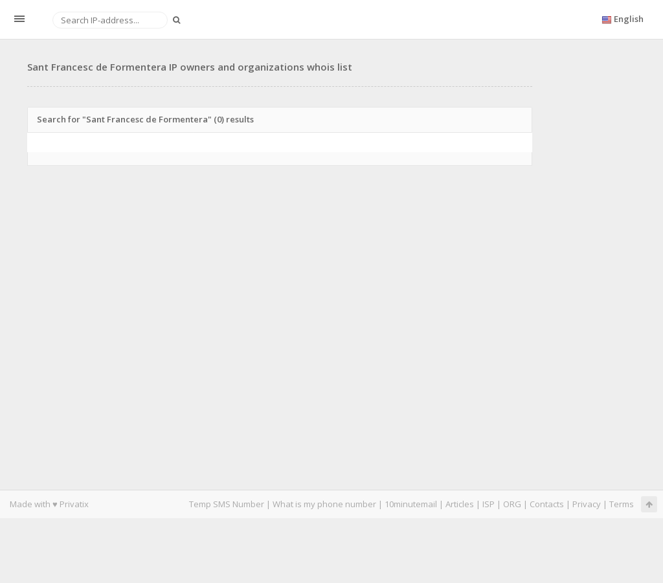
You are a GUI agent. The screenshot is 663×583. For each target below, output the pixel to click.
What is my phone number (324, 504)
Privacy (586, 504)
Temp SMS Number (226, 504)
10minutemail (411, 504)
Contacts (547, 504)
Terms (621, 504)
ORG (512, 504)
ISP (488, 504)
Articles (459, 504)
